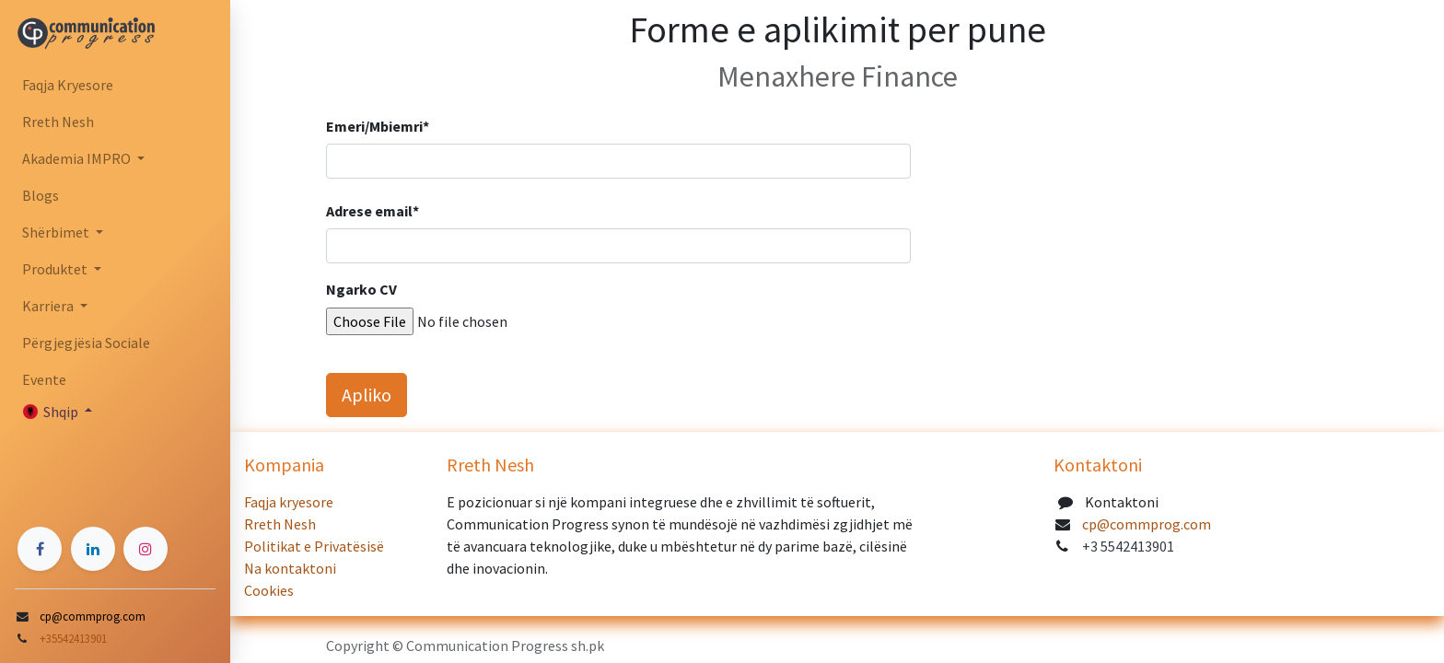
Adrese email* (372, 211)
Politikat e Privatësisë (314, 546)
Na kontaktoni (291, 568)
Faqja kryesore (290, 502)
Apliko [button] (366, 394)
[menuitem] (115, 84)
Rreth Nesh (281, 524)
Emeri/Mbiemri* (377, 126)
